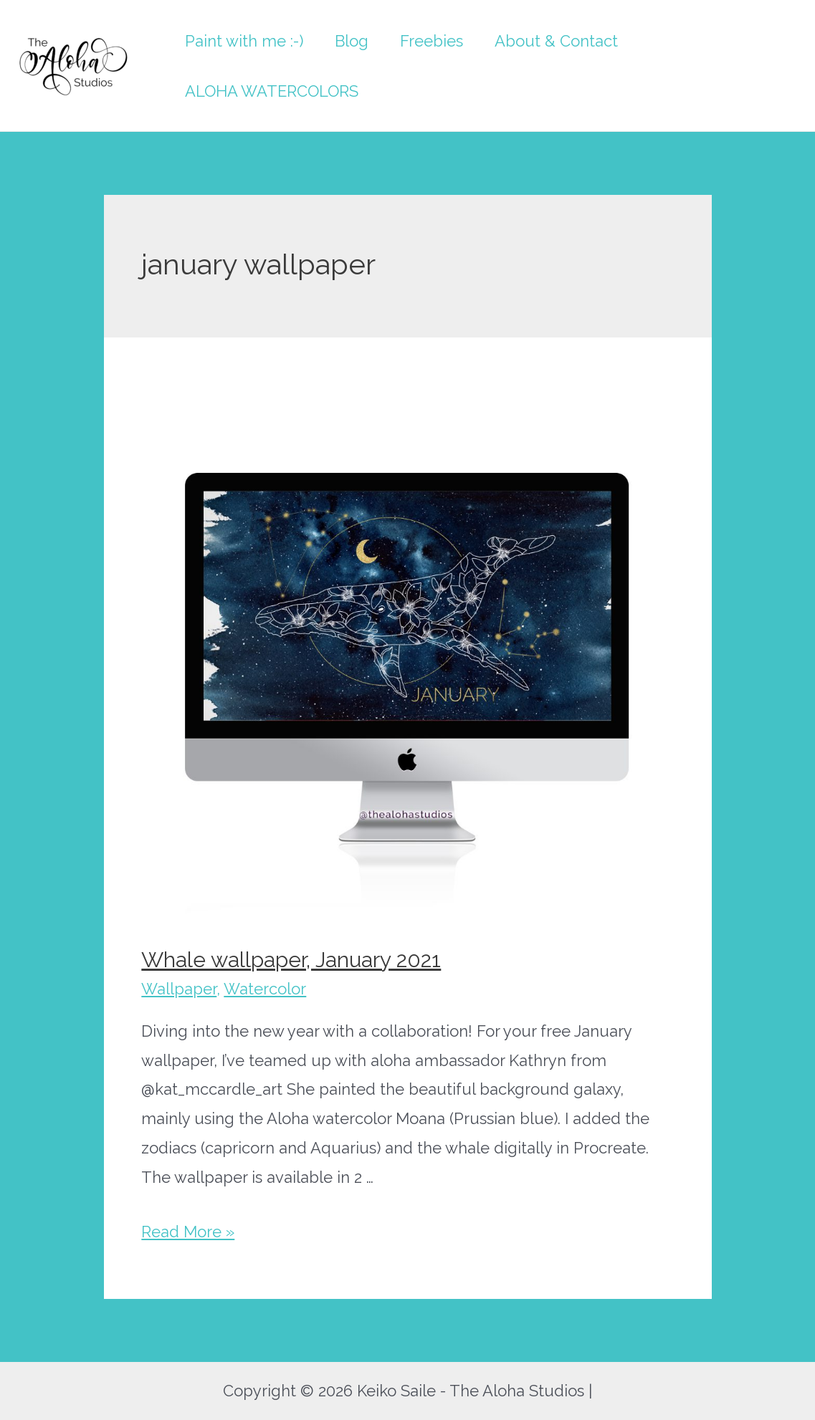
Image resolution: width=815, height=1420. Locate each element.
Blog (351, 41)
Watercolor (265, 988)
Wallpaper (178, 988)
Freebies (431, 41)
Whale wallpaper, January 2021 (291, 959)
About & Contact (556, 41)
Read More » (187, 1231)
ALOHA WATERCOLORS (271, 91)
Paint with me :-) (244, 41)
